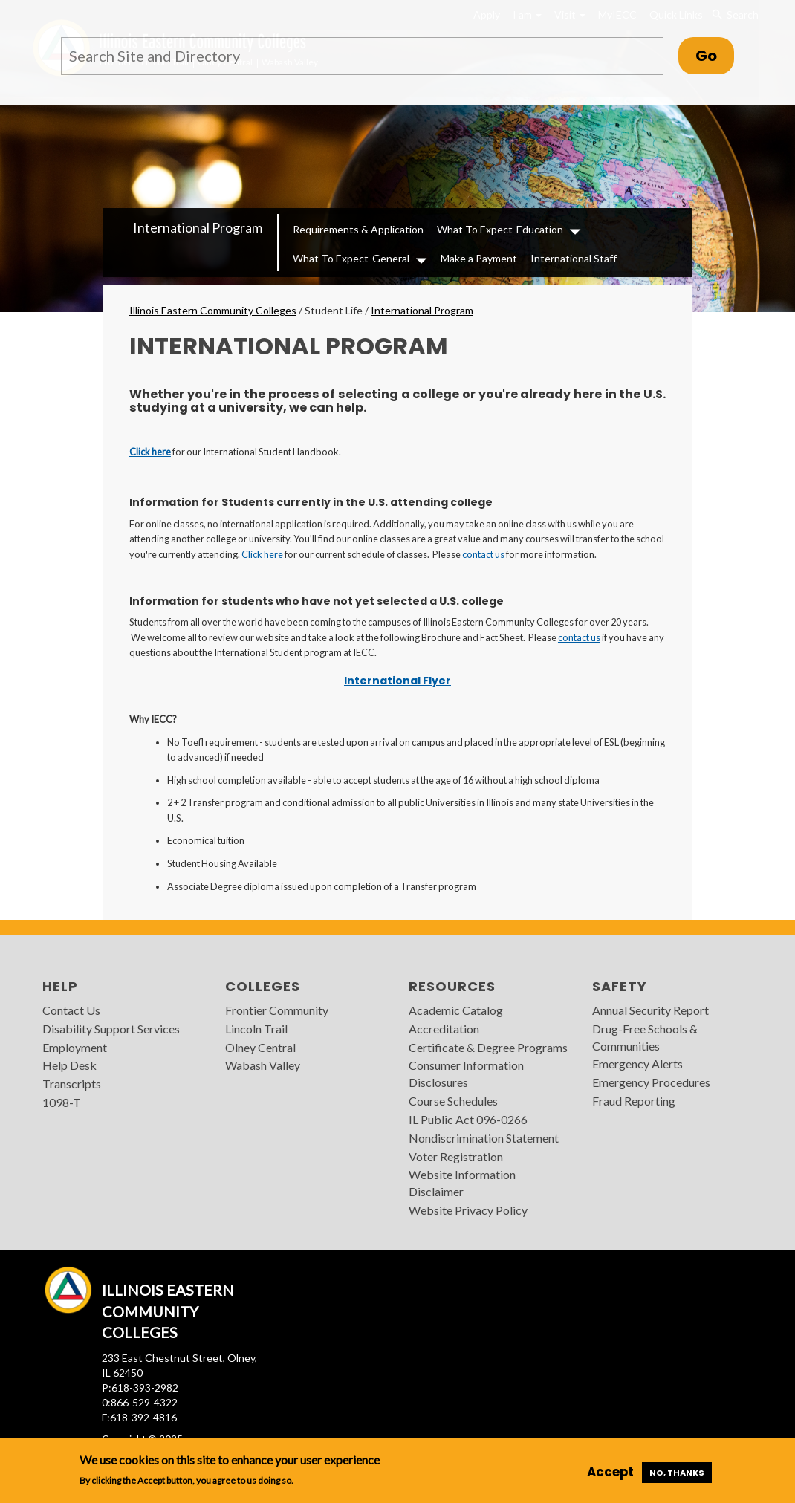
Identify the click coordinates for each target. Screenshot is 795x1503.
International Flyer (397, 680)
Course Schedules (453, 1101)
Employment (74, 1047)
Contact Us (71, 1010)
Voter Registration (456, 1156)
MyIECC (617, 14)
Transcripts (71, 1084)
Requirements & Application (358, 229)
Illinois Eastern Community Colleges (212, 310)
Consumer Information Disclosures (466, 1073)
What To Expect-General (351, 258)
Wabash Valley (262, 1065)
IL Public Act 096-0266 (468, 1119)
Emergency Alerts (637, 1063)
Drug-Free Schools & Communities (645, 1037)
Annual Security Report (650, 1010)
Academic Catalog (456, 1010)
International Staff (573, 258)
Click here (150, 452)
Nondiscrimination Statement (484, 1138)
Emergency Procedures (651, 1082)
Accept (610, 1472)
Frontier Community (276, 1010)
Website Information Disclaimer (462, 1182)
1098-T (61, 1102)
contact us (483, 554)
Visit (569, 14)
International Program (197, 227)
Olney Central (260, 1047)
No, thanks (676, 1472)
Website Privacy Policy (468, 1210)
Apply (486, 14)
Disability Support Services (111, 1029)
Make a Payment (479, 258)
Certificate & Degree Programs (488, 1047)
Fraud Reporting (633, 1101)
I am (527, 14)
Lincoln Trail (256, 1029)
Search (735, 15)
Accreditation (444, 1029)
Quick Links (676, 14)
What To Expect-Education (500, 229)
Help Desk (69, 1065)
